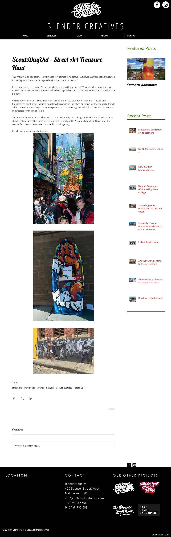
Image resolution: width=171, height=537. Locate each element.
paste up (79, 387)
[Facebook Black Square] (129, 465)
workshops (29, 387)
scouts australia (64, 387)
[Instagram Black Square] (134, 465)
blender (50, 387)
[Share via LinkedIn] (30, 398)
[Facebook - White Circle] (157, 4)
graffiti (40, 387)
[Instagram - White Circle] (165, 4)
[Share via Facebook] (13, 398)
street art (17, 387)
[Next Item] (159, 69)
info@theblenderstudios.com (84, 498)
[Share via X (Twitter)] (22, 398)
